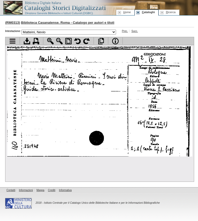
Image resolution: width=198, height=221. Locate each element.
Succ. (134, 31)
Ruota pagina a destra (86, 41)
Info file (115, 41)
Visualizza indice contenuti (12, 41)
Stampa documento (36, 41)
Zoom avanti (50, 41)
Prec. (125, 31)
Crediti (51, 190)
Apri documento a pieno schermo (101, 41)
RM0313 (12, 22)
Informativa (65, 190)
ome (127, 12)
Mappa (41, 190)
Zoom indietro (59, 41)
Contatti (10, 190)
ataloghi (148, 12)
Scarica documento (27, 41)
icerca (170, 12)
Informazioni (26, 190)
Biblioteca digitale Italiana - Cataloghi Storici (54, 7)
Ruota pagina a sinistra (77, 41)
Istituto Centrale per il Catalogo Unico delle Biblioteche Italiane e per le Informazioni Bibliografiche (102, 202)
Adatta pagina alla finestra (68, 41)
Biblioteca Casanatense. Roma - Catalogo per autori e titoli (67, 22)
